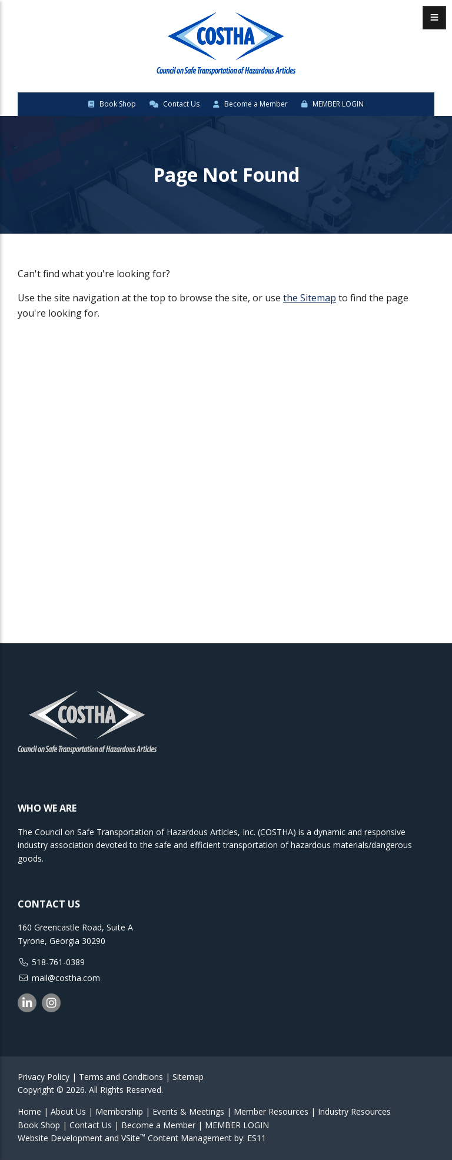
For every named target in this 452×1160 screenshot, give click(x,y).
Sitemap (188, 1076)
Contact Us (174, 104)
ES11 (256, 1138)
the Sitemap (309, 297)
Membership (119, 1111)
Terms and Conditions (121, 1076)
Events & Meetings (188, 1111)
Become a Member (250, 104)
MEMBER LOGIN (332, 104)
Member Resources (271, 1111)
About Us (68, 1111)
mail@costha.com (66, 977)
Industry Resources (354, 1111)
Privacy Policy (43, 1076)
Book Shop (112, 104)
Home (29, 1111)
